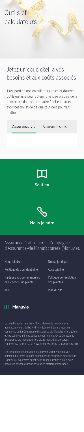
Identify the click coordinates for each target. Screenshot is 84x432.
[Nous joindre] (42, 216)
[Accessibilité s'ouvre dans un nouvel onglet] (56, 269)
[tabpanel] (42, 140)
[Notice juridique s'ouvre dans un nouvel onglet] (58, 261)
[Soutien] (42, 178)
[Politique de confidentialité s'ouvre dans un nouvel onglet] (21, 269)
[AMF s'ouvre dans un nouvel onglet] (7, 290)
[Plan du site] (55, 290)
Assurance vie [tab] (24, 126)
